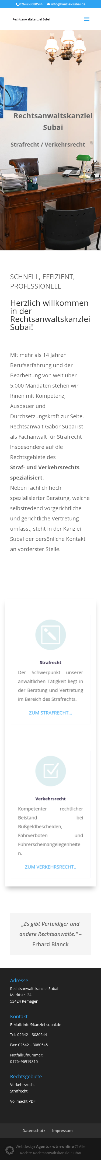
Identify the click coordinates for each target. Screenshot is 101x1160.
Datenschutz (33, 1130)
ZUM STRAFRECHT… (50, 713)
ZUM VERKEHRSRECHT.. (50, 867)
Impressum (62, 1130)
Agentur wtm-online (55, 1146)
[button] (9, 1150)
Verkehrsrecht (50, 802)
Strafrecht (50, 665)
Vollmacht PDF (23, 1101)
